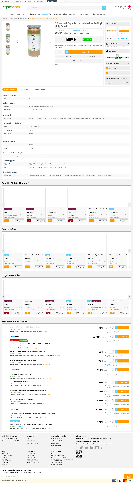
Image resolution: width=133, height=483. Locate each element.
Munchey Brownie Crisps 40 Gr (119, 301)
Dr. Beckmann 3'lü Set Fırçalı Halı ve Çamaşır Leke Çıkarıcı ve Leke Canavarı (32, 413)
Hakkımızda (5, 454)
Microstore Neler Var (33, 459)
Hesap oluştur (31, 440)
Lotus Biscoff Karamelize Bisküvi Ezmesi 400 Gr (24, 327)
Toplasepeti (11, 217)
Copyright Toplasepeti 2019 (19, 480)
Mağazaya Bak (123, 31)
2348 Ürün (123, 33)
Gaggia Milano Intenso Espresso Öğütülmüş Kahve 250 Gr (27, 351)
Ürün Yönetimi (31, 457)
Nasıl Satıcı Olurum (32, 454)
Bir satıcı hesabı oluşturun (9, 438)
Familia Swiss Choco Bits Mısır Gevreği (21, 399)
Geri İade (54, 442)
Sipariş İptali (55, 444)
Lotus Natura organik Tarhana (19, 381)
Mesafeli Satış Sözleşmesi (58, 454)
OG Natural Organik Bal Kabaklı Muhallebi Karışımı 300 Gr (97, 255)
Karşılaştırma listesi (32, 444)
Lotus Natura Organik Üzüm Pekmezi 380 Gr (23, 360)
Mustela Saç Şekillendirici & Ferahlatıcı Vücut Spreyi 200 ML (28, 390)
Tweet (56, 64)
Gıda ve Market (13, 18)
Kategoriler (5, 462)
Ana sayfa (4, 18)
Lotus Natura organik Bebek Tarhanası (57, 209)
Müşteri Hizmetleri (56, 464)
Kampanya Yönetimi (32, 461)
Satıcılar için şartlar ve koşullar (11, 440)
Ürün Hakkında (25, 89)
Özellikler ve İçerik (9, 89)
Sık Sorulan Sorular (56, 462)
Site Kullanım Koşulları (58, 455)
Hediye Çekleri (6, 459)
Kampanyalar (5, 457)
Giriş (28, 438)
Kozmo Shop (73, 309)
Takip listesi (30, 442)
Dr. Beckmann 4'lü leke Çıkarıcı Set (20, 374)
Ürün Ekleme (30, 455)
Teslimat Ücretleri (56, 440)
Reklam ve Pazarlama (33, 462)
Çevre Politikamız (7, 455)
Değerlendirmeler (40, 89)
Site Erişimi (5, 464)
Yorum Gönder (85, 30)
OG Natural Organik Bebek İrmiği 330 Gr (118, 255)
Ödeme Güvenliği (56, 445)
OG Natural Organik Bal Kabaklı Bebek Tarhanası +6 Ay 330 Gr (98, 209)
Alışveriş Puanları (7, 461)
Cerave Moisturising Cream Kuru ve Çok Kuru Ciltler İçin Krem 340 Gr (31, 424)
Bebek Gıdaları (23, 18)
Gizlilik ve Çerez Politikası (58, 457)
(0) (75, 30)
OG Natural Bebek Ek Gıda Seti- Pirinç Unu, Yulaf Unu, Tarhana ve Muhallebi (34, 255)
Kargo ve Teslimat (56, 438)
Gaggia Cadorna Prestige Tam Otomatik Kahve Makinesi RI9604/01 (30, 344)
